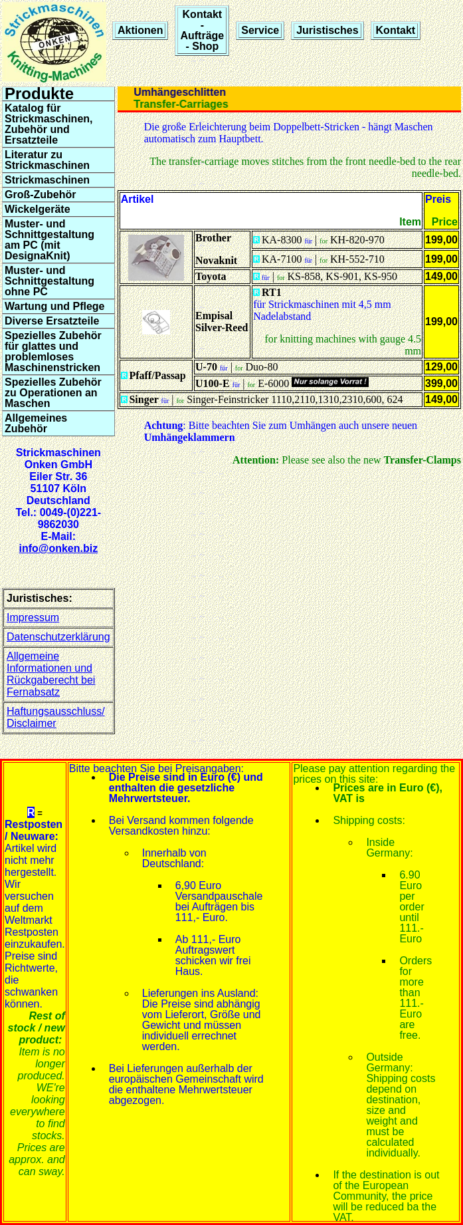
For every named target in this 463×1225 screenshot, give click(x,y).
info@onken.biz (58, 548)
